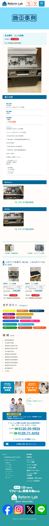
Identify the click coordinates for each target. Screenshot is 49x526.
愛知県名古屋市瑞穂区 (11, 362)
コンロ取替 (15, 39)
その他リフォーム (23, 317)
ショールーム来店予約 (33, 481)
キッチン (8, 473)
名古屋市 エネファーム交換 (35, 253)
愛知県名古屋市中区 (10, 365)
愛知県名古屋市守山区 (11, 345)
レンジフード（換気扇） (30, 321)
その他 (7, 371)
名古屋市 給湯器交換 (11, 253)
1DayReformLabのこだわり (12, 457)
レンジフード (9, 471)
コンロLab (8, 465)
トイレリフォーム (11, 321)
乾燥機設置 (9, 314)
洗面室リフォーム (26, 324)
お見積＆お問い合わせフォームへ (26, 444)
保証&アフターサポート (34, 470)
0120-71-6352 (28, 433)
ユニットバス (9, 475)
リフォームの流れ (32, 465)
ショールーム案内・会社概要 (32, 474)
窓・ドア (8, 477)
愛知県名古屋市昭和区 (11, 359)
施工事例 (29, 454)
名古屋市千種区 (9, 343)
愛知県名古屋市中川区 (11, 348)
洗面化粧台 (8, 469)
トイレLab (8, 467)
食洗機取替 (22, 310)
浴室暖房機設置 (36, 310)
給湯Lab (7, 462)
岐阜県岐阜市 (9, 368)
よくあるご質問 (31, 467)
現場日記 (29, 457)
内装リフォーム (10, 324)
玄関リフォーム (25, 327)
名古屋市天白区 (9, 351)
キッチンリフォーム (24, 314)
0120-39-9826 (29, 428)
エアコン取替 (9, 310)
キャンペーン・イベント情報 (31, 461)
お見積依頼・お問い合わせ (34, 478)
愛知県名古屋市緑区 (10, 354)
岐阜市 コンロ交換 (9, 283)
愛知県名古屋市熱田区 (14, 43)
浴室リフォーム (10, 327)
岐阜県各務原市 (9, 340)
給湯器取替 (39, 327)
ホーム (5, 454)
